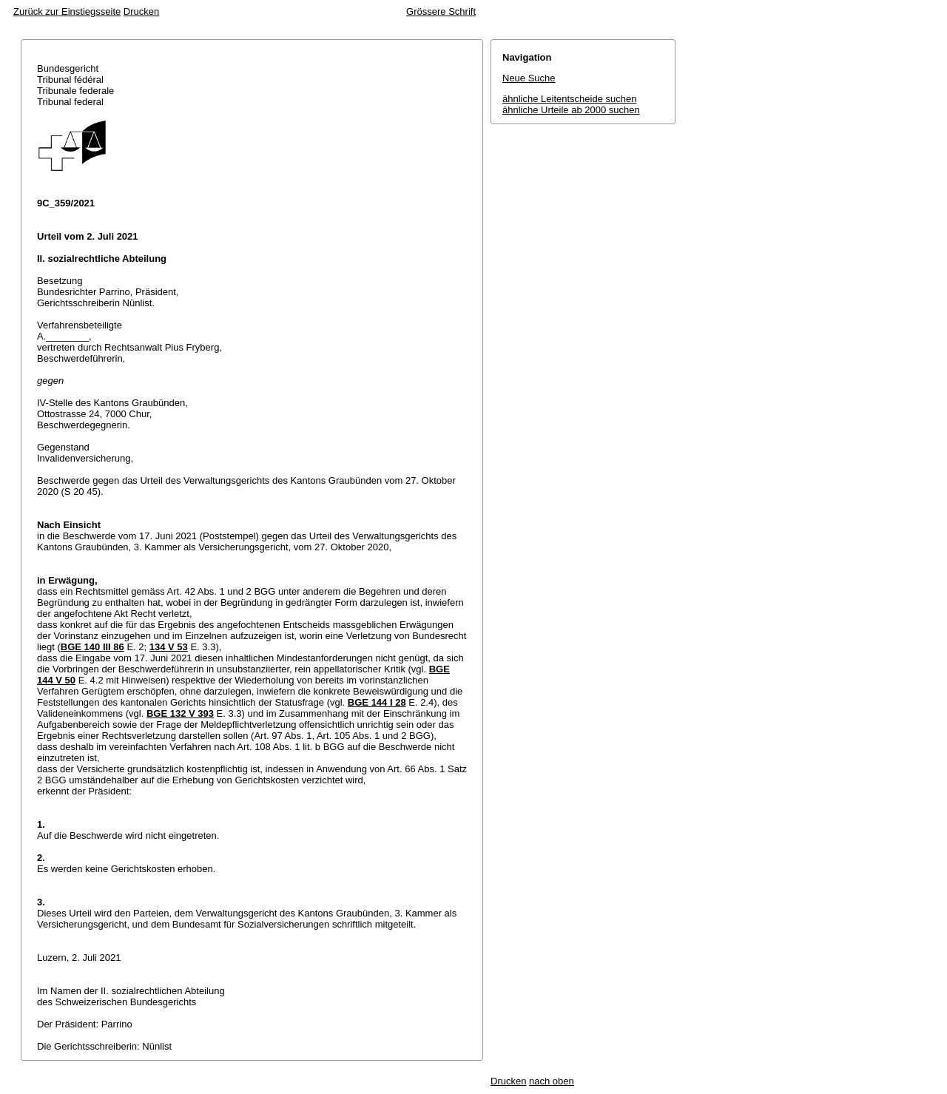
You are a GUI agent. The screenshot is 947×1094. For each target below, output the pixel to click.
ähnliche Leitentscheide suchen (569, 98)
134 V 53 (168, 646)
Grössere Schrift (441, 11)
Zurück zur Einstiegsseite (67, 11)
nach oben (551, 1081)
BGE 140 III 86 (92, 646)
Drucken (141, 11)
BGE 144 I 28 (377, 702)
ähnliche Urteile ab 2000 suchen (571, 109)
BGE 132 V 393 (180, 713)
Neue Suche (529, 78)
